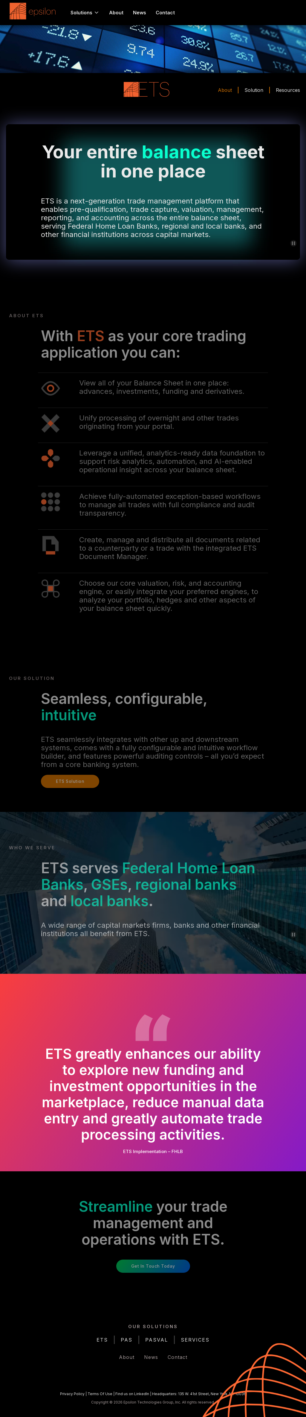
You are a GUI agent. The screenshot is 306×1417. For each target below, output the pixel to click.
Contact (165, 13)
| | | (153, 1394)
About (116, 13)
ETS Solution (70, 781)
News (139, 13)
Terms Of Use (100, 1394)
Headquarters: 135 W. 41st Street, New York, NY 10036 (199, 1394)
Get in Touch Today (153, 1266)
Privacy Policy (72, 1394)
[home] (34, 12)
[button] (85, 12)
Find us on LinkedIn (132, 1394)
